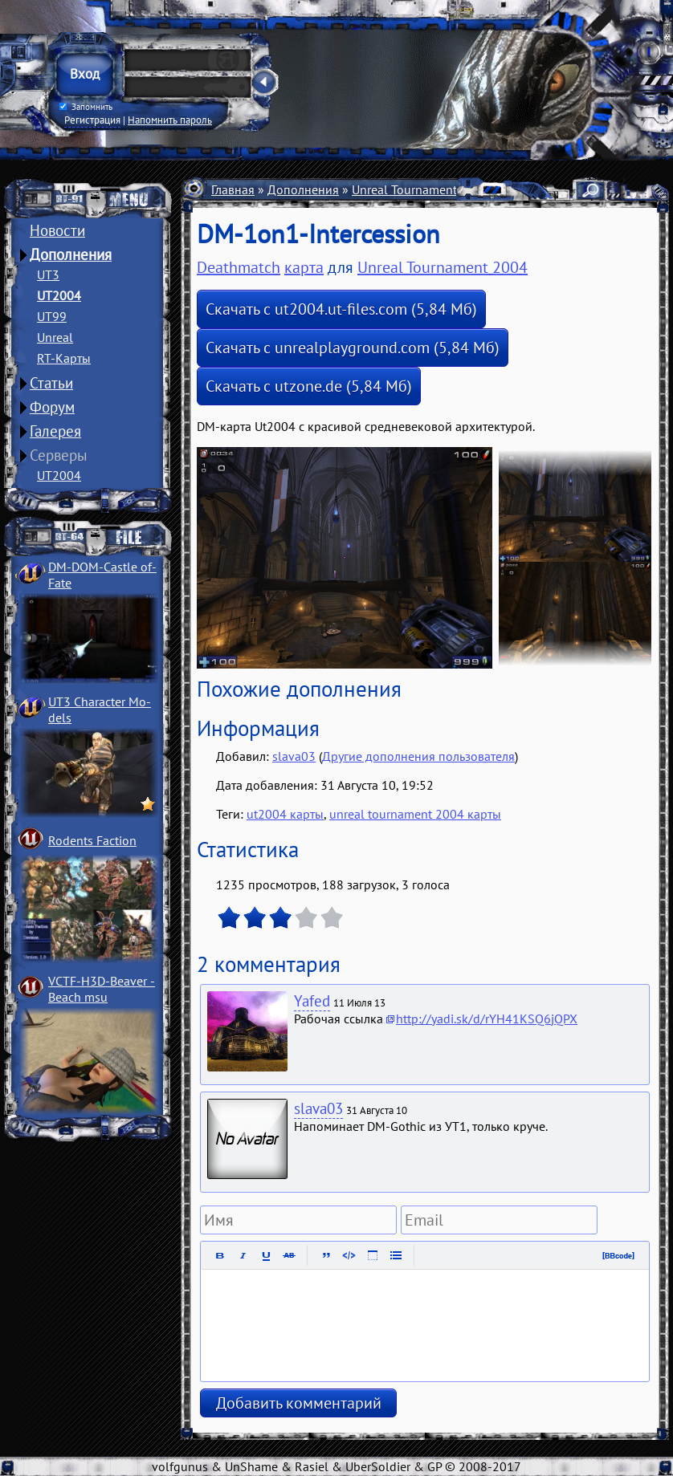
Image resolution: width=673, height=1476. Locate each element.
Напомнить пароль (170, 119)
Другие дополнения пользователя (418, 756)
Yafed (312, 1000)
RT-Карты (64, 358)
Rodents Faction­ (92, 840)
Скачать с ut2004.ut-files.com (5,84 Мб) (341, 309)
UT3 (48, 274)
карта (304, 267)
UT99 (52, 316)
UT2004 (59, 295)
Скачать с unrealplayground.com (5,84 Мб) (353, 347)
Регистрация (92, 119)
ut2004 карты (285, 814)
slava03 (294, 756)
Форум (52, 407)
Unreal (55, 337)
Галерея (55, 431)
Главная (233, 189)
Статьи (51, 382)
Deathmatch (238, 267)
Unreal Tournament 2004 (420, 189)
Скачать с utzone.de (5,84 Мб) (309, 386)
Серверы (59, 455)
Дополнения (71, 254)
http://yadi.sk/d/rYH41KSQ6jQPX (486, 1018)
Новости (57, 230)
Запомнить (85, 106)
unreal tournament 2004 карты (415, 814)
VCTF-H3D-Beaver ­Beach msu (101, 989)
